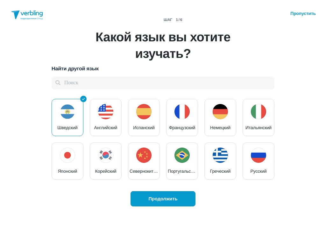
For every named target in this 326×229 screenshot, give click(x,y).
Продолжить (162, 198)
